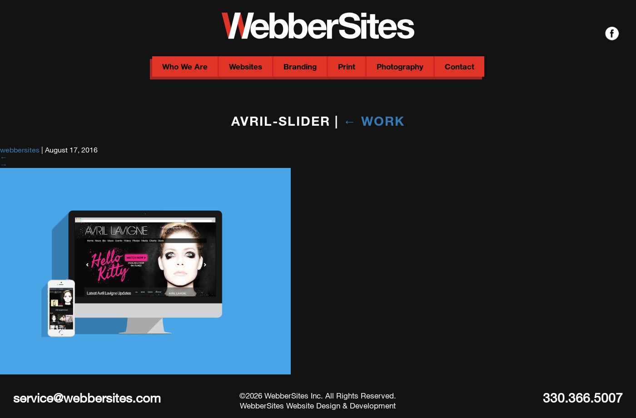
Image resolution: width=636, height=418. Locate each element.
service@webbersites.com (87, 397)
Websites (245, 66)
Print (346, 66)
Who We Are (185, 66)
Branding (300, 66)
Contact (459, 66)
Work (374, 120)
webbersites (20, 149)
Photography (400, 66)
